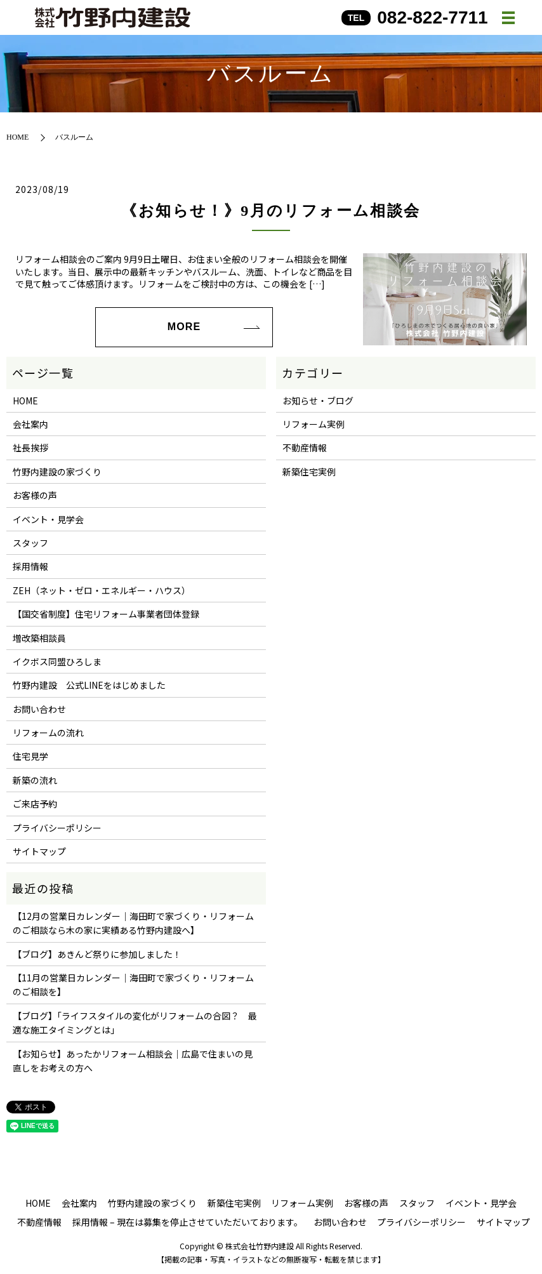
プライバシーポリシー (57, 827)
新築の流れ (35, 780)
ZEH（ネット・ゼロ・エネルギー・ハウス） (101, 590)
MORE (184, 326)
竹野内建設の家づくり (57, 471)
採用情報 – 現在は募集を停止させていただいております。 (187, 1222)
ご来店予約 (35, 803)
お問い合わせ (39, 709)
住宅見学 (30, 756)
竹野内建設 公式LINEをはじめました (89, 685)
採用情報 (30, 566)
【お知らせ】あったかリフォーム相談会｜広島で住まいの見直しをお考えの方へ (133, 1060)
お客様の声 (35, 495)
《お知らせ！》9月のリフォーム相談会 (270, 210)
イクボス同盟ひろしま (57, 661)
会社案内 (30, 424)
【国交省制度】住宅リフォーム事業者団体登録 (106, 613)
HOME (17, 137)
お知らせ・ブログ (318, 400)
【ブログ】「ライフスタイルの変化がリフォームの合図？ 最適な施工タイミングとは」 (135, 1022)
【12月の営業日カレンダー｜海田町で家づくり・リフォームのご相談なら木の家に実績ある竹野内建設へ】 (133, 923)
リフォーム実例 (313, 424)
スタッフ (30, 542)
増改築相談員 (39, 638)
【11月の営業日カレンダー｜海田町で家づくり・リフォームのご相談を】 (133, 984)
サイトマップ (39, 851)
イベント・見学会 (48, 519)
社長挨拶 (30, 447)
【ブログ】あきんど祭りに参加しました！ (97, 954)
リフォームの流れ (48, 732)
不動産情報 (304, 447)
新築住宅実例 (309, 471)
